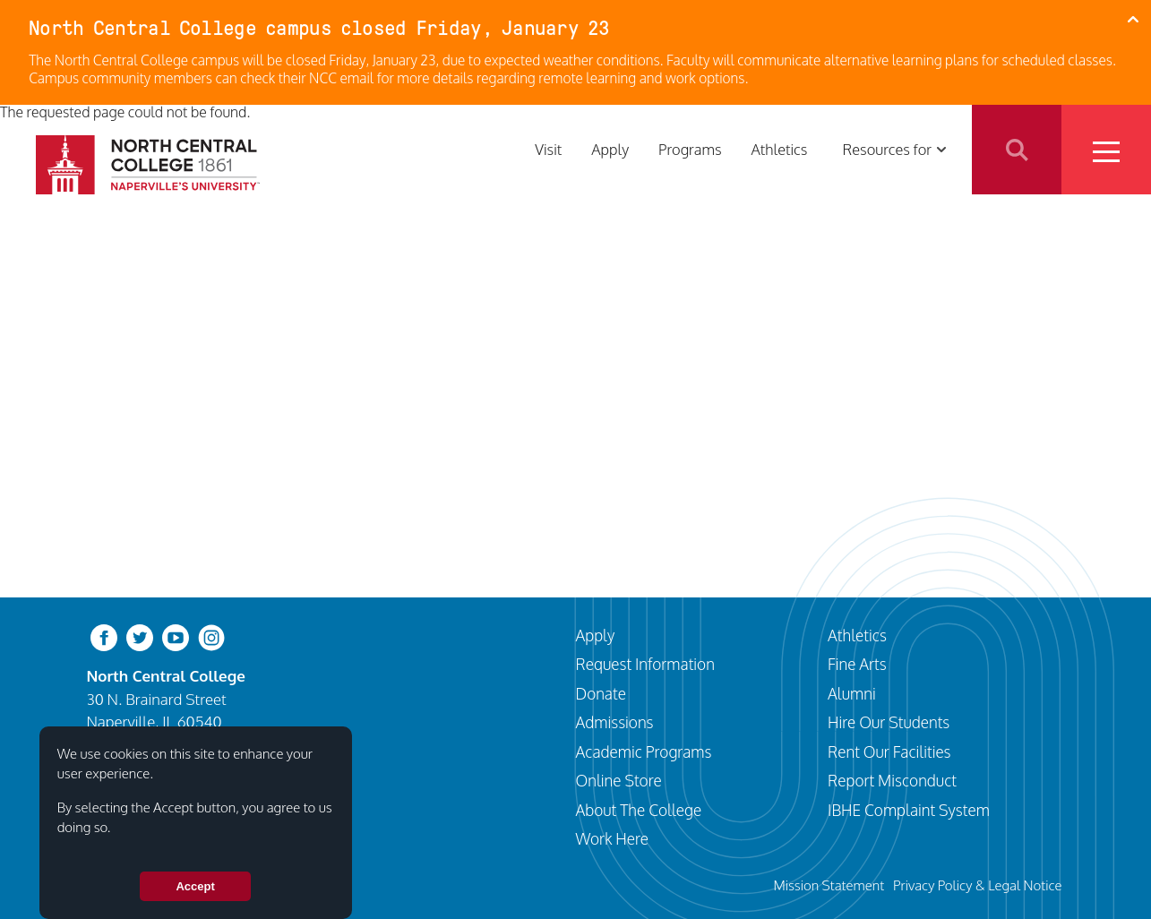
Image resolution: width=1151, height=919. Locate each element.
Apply (610, 149)
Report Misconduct (892, 780)
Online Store (619, 780)
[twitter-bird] (139, 636)
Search (1016, 149)
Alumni (852, 693)
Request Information (645, 664)
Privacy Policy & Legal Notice (977, 885)
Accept (195, 897)
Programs (690, 149)
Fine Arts (857, 664)
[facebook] (103, 636)
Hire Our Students (888, 722)
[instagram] (211, 636)
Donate (601, 693)
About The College (639, 810)
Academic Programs (644, 751)
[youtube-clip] (175, 636)
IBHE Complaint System (909, 810)
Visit (548, 149)
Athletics (780, 149)
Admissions (615, 722)
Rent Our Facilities (889, 751)
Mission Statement (828, 885)
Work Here (612, 838)
